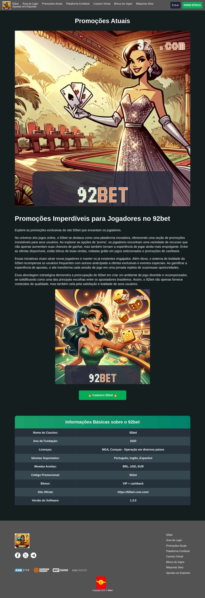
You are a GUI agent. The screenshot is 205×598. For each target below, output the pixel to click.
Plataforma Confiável (78, 3)
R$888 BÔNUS (192, 5)
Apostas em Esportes (24, 6)
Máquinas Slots (144, 3)
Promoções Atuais (52, 3)
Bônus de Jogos (123, 3)
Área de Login (30, 3)
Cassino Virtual (101, 3)
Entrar (175, 5)
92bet (15, 3)
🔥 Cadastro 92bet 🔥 (102, 395)
